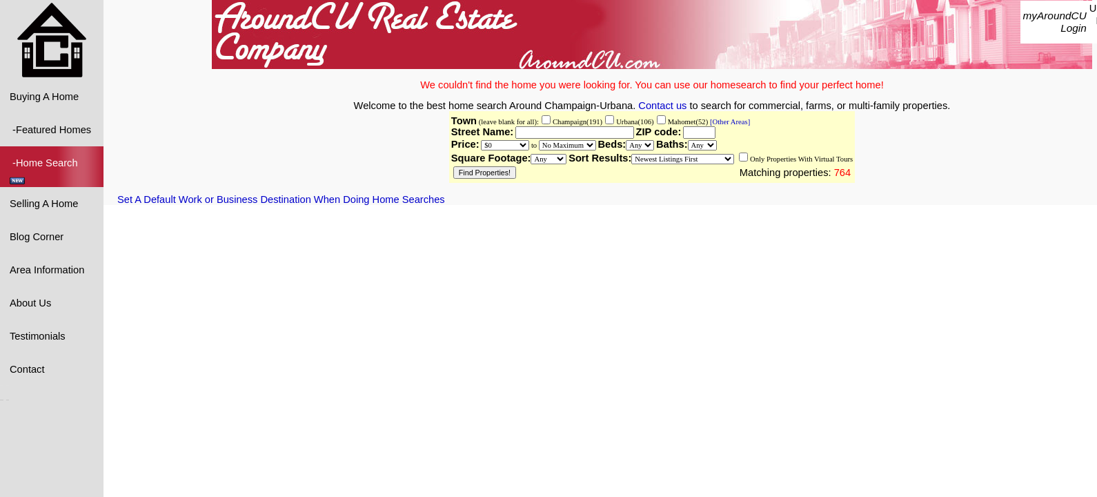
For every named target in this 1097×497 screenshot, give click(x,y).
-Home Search (45, 170)
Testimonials (38, 336)
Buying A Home (44, 96)
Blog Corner (36, 236)
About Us (30, 303)
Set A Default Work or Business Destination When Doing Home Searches (281, 199)
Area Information (47, 269)
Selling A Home (44, 203)
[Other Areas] (729, 122)
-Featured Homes (50, 129)
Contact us (662, 105)
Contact (27, 369)
